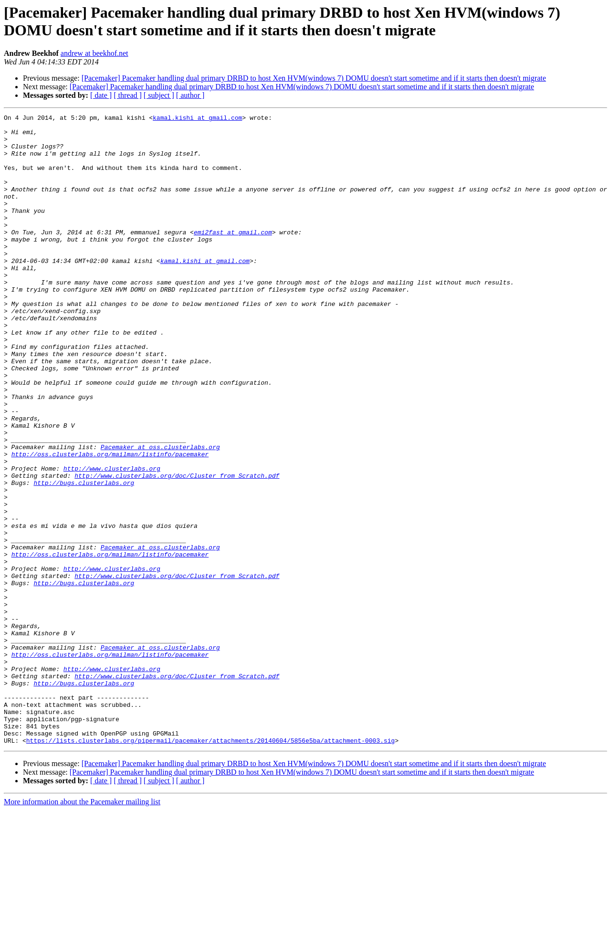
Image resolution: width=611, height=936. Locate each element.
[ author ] (190, 95)
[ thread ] (128, 95)
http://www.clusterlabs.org (111, 540)
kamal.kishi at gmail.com (197, 119)
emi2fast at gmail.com (233, 256)
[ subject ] (159, 95)
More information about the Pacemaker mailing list (82, 928)
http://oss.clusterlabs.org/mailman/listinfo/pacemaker (110, 522)
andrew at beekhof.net (94, 53)
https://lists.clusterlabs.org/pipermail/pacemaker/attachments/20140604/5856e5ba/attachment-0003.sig (210, 866)
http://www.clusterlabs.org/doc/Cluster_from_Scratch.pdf (176, 548)
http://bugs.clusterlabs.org (83, 557)
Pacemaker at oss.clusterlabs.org (160, 514)
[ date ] (101, 95)
